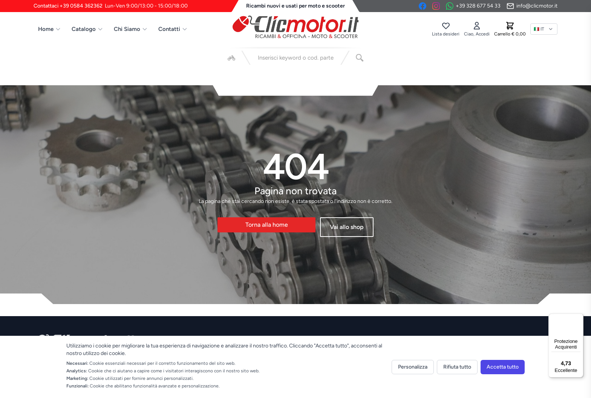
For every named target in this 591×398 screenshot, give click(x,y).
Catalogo (87, 29)
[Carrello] (510, 29)
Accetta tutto (503, 367)
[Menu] (578, 318)
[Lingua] (543, 29)
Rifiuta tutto (457, 367)
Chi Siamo (131, 29)
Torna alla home (266, 224)
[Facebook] (422, 6)
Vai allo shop (347, 227)
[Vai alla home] (295, 26)
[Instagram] (436, 6)
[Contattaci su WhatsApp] (473, 6)
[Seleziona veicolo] (231, 58)
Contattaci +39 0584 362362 (111, 6)
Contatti (173, 29)
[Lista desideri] (445, 29)
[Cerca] (360, 58)
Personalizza (412, 367)
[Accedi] (477, 29)
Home (49, 29)
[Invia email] (532, 6)
